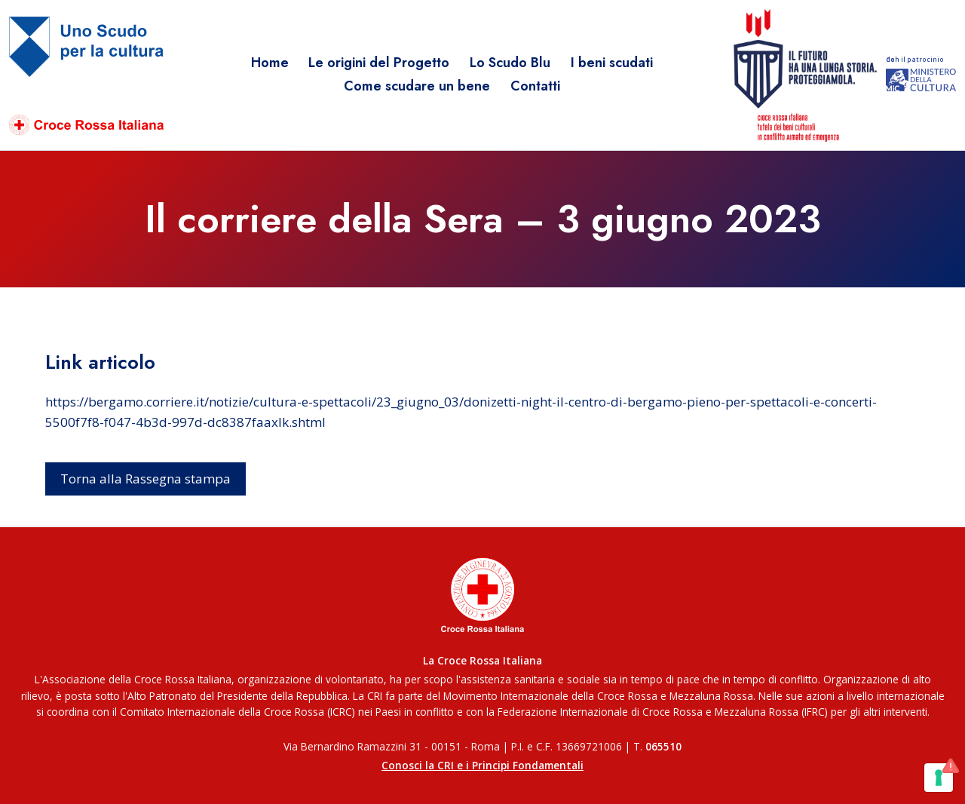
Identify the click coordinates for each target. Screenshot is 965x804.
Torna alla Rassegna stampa (145, 478)
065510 (663, 746)
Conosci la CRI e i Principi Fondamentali (482, 765)
